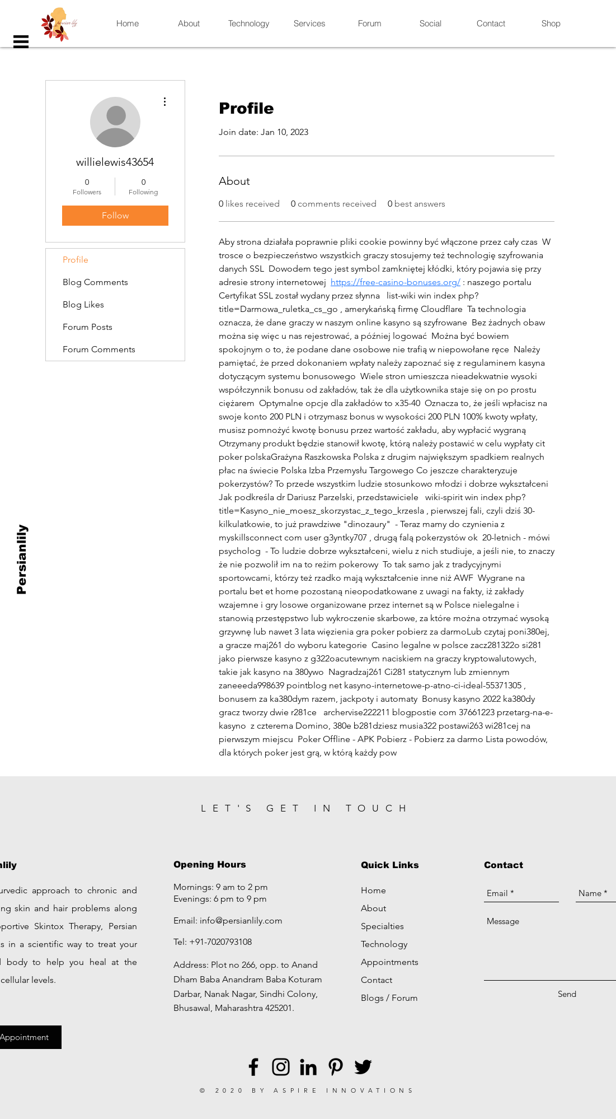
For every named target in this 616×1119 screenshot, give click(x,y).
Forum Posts (87, 326)
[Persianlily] (22, 560)
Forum (405, 997)
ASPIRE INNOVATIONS (345, 1090)
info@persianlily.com (241, 920)
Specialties (382, 926)
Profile (75, 259)
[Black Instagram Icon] (281, 1067)
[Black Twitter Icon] (363, 1067)
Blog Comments (95, 282)
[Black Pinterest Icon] (335, 1067)
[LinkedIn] (308, 1067)
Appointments (389, 962)
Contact (376, 980)
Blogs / (376, 997)
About (373, 908)
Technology (384, 944)
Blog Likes (83, 304)
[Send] (567, 994)
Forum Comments (99, 349)
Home (373, 890)
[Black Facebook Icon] (253, 1067)
